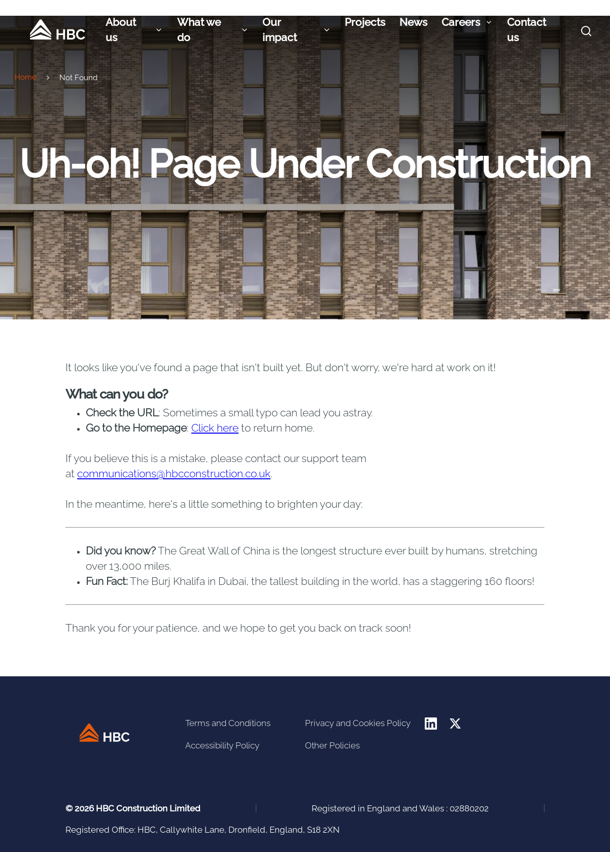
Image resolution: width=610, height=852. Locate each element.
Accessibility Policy (222, 745)
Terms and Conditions (227, 722)
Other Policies (332, 745)
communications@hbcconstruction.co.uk (173, 478)
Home (26, 76)
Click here (215, 432)
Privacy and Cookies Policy (358, 722)
